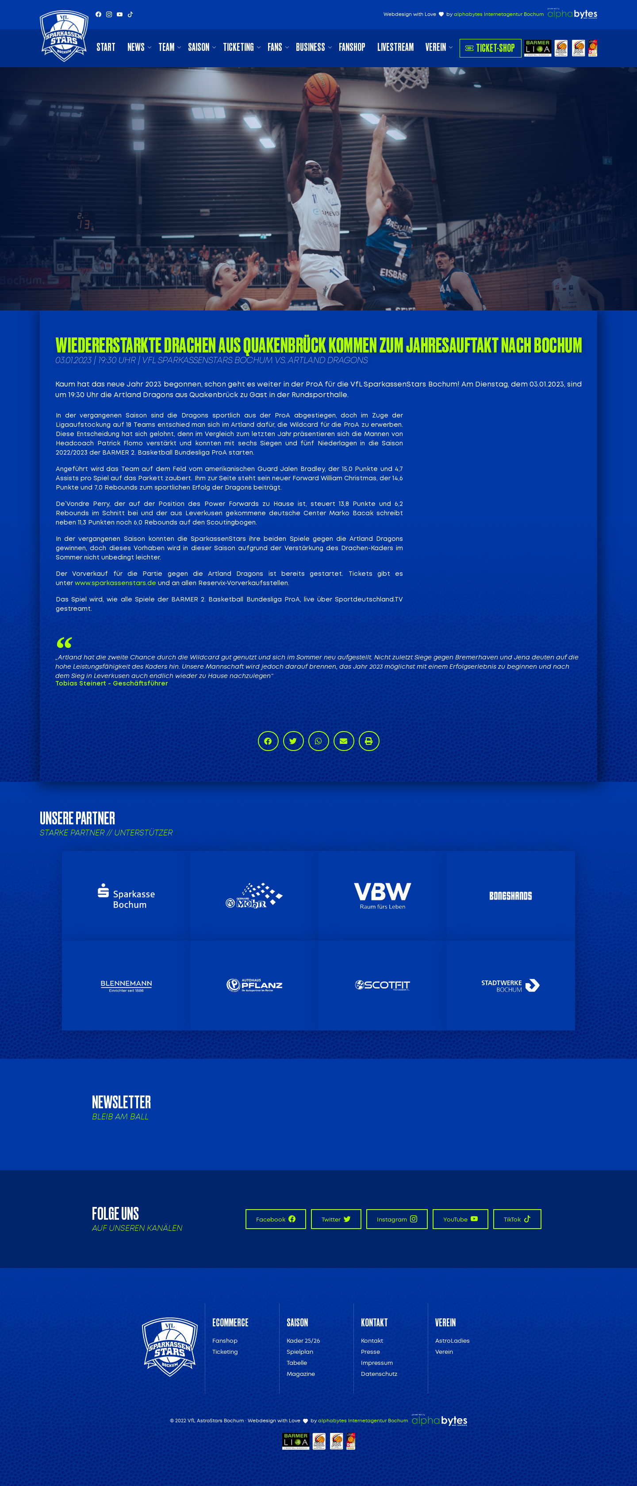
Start (105, 47)
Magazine (301, 1374)
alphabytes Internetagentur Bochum (499, 14)
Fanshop (352, 47)
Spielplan (300, 1352)
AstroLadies (452, 1340)
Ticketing (238, 47)
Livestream (395, 47)
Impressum (377, 1363)
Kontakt (372, 1340)
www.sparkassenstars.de (115, 583)
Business (310, 47)
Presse (370, 1352)
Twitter (336, 1219)
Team (166, 47)
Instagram (397, 1219)
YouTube (460, 1219)
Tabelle (297, 1363)
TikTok (517, 1219)
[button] (268, 741)
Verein (436, 47)
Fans (275, 47)
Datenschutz (379, 1374)
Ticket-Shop (490, 48)
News (136, 47)
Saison (198, 47)
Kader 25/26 (303, 1340)
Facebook (275, 1219)
